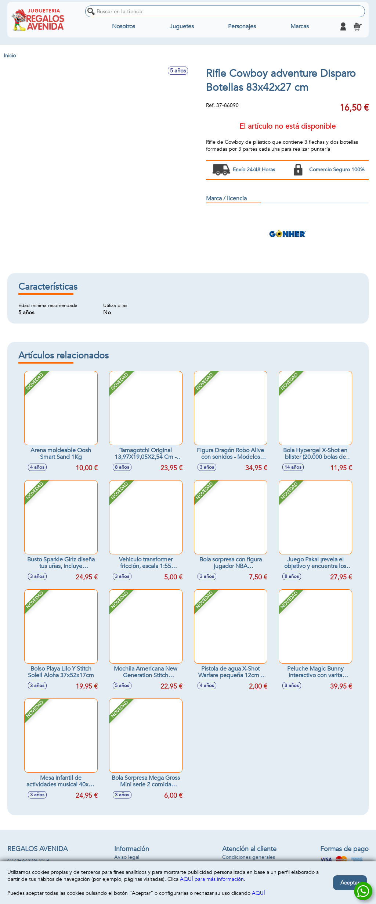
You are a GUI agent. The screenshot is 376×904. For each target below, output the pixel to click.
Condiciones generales (248, 857)
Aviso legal (126, 857)
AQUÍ (258, 893)
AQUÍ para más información (212, 879)
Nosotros (123, 26)
